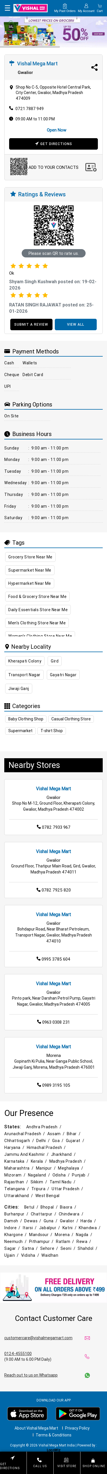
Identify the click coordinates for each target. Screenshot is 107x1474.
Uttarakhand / (19, 1195)
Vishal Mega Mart (53, 788)
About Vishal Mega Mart (36, 1428)
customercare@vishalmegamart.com (38, 1337)
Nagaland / (39, 1175)
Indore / (12, 1227)
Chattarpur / (44, 1214)
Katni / (70, 1227)
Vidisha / (30, 1255)
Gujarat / (75, 1140)
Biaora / (68, 1207)
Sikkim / (39, 1181)
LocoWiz (53, 1450)
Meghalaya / (71, 1168)
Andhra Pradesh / (44, 1126)
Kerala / (39, 1161)
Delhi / (43, 1140)
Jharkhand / (64, 1154)
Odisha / (62, 1175)
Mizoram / (15, 1175)
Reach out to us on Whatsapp (31, 1375)
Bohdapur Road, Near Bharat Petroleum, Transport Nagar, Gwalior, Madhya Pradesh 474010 (53, 935)
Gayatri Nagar (63, 674)
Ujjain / (12, 1255)
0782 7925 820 (54, 890)
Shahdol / (88, 1248)
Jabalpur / (50, 1227)
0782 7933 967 (53, 827)
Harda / (88, 1220)
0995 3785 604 (53, 959)
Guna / (51, 1220)
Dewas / (33, 1220)
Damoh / (13, 1220)
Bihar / (74, 1133)
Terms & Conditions (53, 1435)
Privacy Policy (77, 1428)
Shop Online (93, 1462)
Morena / (64, 1234)
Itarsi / (30, 1227)
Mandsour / (41, 1234)
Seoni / (68, 1248)
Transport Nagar (24, 674)
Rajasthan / (16, 1181)
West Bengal (47, 1195)
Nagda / (84, 1234)
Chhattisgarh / (19, 1140)
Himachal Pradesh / (47, 1147)
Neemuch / (16, 1241)
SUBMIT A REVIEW (31, 324)
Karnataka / (16, 1161)
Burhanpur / (16, 1214)
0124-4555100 (18, 1353)
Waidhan (49, 1255)
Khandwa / (90, 1227)
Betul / (31, 1207)
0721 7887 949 (29, 108)
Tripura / (41, 1188)
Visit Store (66, 1462)
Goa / (58, 1140)
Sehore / (49, 1248)
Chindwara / (71, 1214)
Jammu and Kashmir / (27, 1154)
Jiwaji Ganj (18, 688)
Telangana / (17, 1188)
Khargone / (16, 1234)
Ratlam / (65, 1241)
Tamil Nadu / (63, 1181)
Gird (54, 661)
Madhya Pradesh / (68, 1161)
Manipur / (46, 1168)
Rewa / (84, 1241)
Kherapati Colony (24, 661)
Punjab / (81, 1175)
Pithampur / (42, 1241)
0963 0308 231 (53, 1022)
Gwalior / (69, 1220)
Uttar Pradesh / (68, 1188)
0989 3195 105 (53, 1085)
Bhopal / (49, 1207)
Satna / (30, 1248)
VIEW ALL (75, 324)
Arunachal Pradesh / (25, 1133)
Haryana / (14, 1147)
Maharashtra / (19, 1168)
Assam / (56, 1133)
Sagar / (12, 1248)
